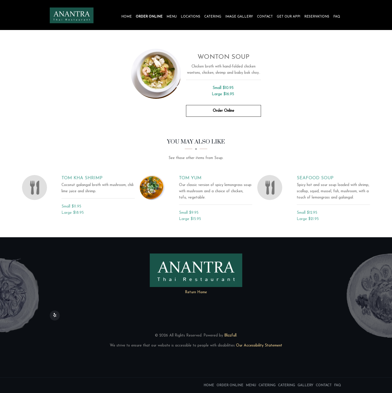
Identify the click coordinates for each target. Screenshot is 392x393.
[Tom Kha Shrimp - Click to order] (36, 187)
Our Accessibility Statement (258, 346)
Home (126, 16)
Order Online (149, 16)
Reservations (316, 16)
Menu (171, 16)
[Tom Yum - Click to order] (153, 187)
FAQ (336, 16)
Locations (190, 16)
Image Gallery (239, 16)
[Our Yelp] (55, 315)
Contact (265, 16)
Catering (212, 16)
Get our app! (288, 16)
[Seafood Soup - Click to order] (271, 187)
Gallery (305, 385)
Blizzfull (230, 336)
